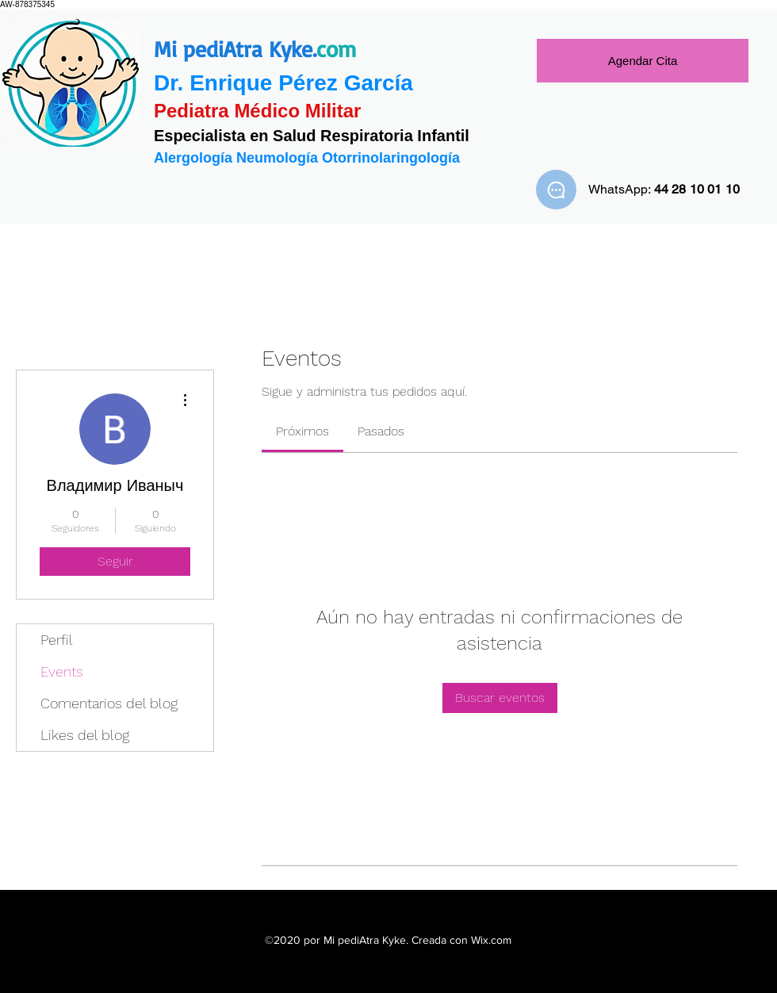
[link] (302, 431)
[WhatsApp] (556, 189)
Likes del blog (84, 735)
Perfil (56, 639)
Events (61, 671)
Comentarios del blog (109, 703)
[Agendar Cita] (642, 60)
